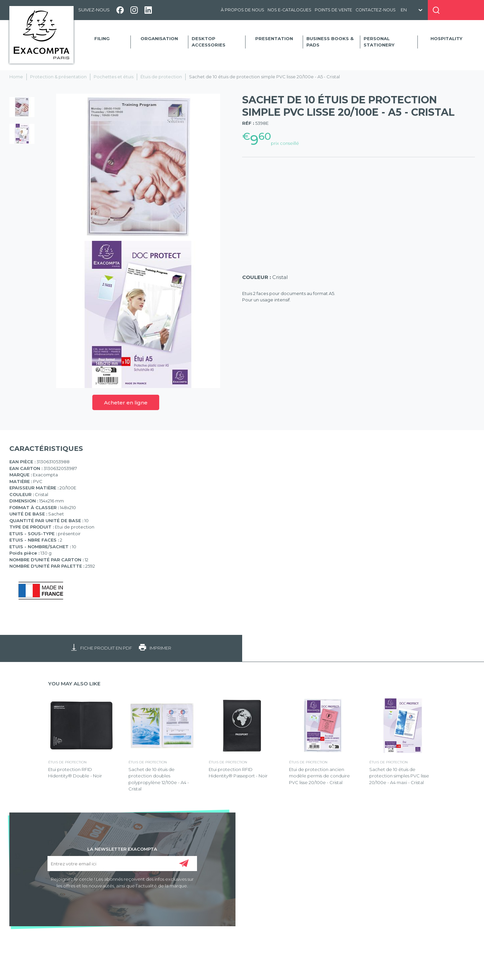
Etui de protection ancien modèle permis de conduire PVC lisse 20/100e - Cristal (319, 776)
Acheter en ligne (126, 402)
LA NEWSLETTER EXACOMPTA (122, 848)
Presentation (274, 38)
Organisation (159, 38)
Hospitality (446, 38)
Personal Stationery (379, 42)
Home (16, 76)
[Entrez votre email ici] (122, 863)
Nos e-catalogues (289, 9)
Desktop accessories (208, 42)
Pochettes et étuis (113, 76)
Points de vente (333, 9)
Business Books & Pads (330, 42)
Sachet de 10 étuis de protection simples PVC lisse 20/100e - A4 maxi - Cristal (399, 776)
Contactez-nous (376, 9)
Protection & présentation (58, 76)
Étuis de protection (161, 76)
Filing (102, 38)
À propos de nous (242, 9)
